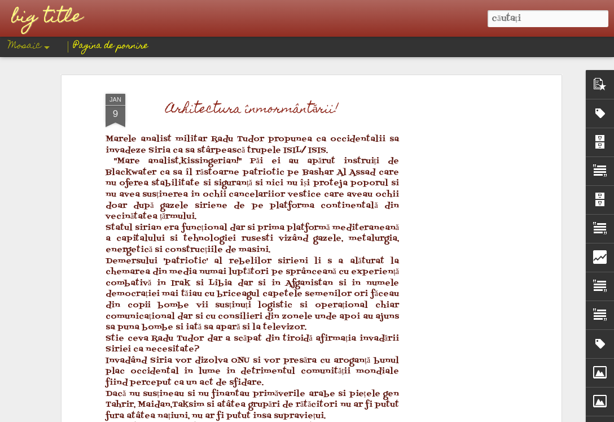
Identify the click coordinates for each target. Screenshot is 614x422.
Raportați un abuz (392, 414)
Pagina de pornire (110, 46)
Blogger (353, 414)
